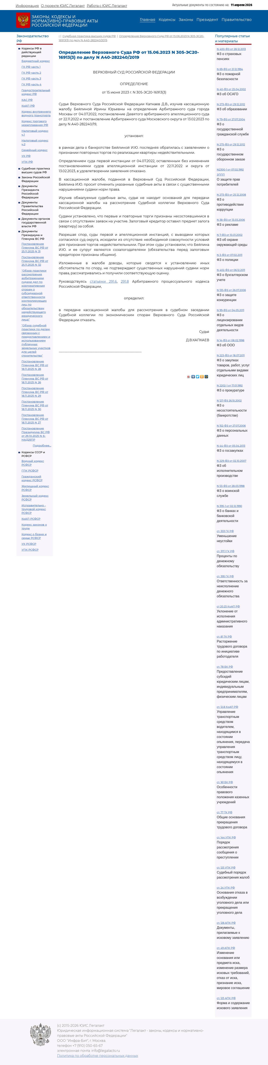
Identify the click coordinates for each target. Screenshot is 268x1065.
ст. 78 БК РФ (225, 666)
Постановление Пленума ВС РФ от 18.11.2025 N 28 (35, 365)
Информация (27, 6)
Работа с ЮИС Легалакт (107, 6)
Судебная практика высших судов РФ (89, 36)
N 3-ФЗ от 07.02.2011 (229, 255)
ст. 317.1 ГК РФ (225, 551)
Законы (186, 19)
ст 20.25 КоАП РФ (228, 606)
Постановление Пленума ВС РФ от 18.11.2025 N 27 (35, 418)
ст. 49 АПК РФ (226, 948)
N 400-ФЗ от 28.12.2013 (231, 49)
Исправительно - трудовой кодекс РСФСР (34, 509)
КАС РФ (27, 99)
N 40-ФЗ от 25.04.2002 (231, 89)
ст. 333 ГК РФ (225, 531)
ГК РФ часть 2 (31, 72)
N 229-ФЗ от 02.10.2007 (231, 460)
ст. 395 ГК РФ (225, 576)
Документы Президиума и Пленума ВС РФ (33, 235)
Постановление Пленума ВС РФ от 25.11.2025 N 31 (35, 247)
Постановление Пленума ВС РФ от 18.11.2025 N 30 (35, 405)
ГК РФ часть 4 (31, 84)
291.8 (125, 282)
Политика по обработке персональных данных (97, 1056)
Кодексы (167, 19)
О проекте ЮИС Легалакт (63, 6)
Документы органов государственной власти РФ (36, 222)
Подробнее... (42, 445)
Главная (147, 19)
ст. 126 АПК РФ (226, 922)
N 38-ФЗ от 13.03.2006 (231, 219)
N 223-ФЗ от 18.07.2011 (231, 355)
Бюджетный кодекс (36, 61)
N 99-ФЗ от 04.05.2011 (230, 310)
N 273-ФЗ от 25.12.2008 (231, 194)
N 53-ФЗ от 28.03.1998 (231, 486)
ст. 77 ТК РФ (224, 812)
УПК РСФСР (30, 549)
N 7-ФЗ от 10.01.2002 (229, 234)
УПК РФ (27, 161)
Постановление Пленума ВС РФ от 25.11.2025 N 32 (35, 260)
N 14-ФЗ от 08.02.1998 (230, 340)
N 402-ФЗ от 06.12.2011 (231, 270)
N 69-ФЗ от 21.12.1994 (230, 69)
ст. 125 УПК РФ (226, 867)
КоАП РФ (28, 105)
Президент (207, 19)
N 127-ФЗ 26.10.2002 (229, 400)
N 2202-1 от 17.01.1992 (230, 385)
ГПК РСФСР (30, 470)
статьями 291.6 (103, 282)
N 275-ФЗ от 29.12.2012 (231, 144)
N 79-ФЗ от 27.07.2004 (231, 119)
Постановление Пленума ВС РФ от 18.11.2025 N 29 (35, 391)
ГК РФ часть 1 (31, 66)
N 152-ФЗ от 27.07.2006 (231, 425)
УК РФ (26, 156)
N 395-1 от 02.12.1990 (229, 506)
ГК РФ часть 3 (31, 78)
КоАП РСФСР (31, 518)
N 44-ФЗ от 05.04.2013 (231, 445)
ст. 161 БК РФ (225, 782)
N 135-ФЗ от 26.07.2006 (231, 290)
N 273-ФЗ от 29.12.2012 (231, 104)
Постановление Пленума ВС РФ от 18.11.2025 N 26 (35, 378)
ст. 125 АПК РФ (226, 998)
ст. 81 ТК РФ (224, 636)
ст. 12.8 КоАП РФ (227, 706)
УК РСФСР (29, 543)
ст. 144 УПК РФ (226, 837)
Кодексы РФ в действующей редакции (32, 52)
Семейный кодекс (34, 150)
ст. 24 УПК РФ (226, 887)
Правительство (236, 19)
